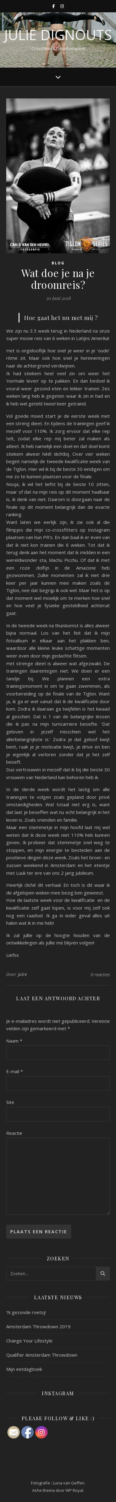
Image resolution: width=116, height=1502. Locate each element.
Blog (58, 263)
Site (10, 1102)
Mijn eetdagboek (24, 1369)
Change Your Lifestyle (29, 1341)
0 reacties (100, 974)
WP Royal (74, 1490)
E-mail (14, 1071)
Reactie (14, 1133)
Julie (22, 974)
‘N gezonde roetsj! (26, 1312)
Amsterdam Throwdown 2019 (38, 1326)
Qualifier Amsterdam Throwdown (41, 1355)
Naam (14, 1041)
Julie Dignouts (58, 35)
